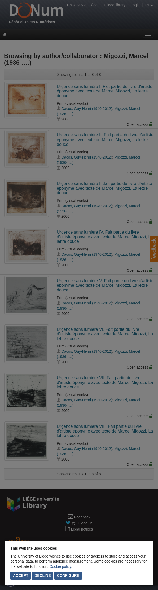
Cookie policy (60, 566)
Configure (68, 575)
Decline (42, 575)
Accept (20, 575)
